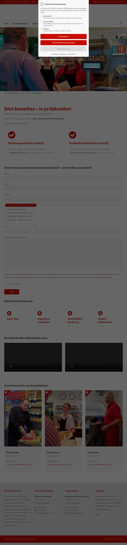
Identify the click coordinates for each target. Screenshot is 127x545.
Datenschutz (55, 54)
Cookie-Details (71, 54)
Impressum (63, 54)
